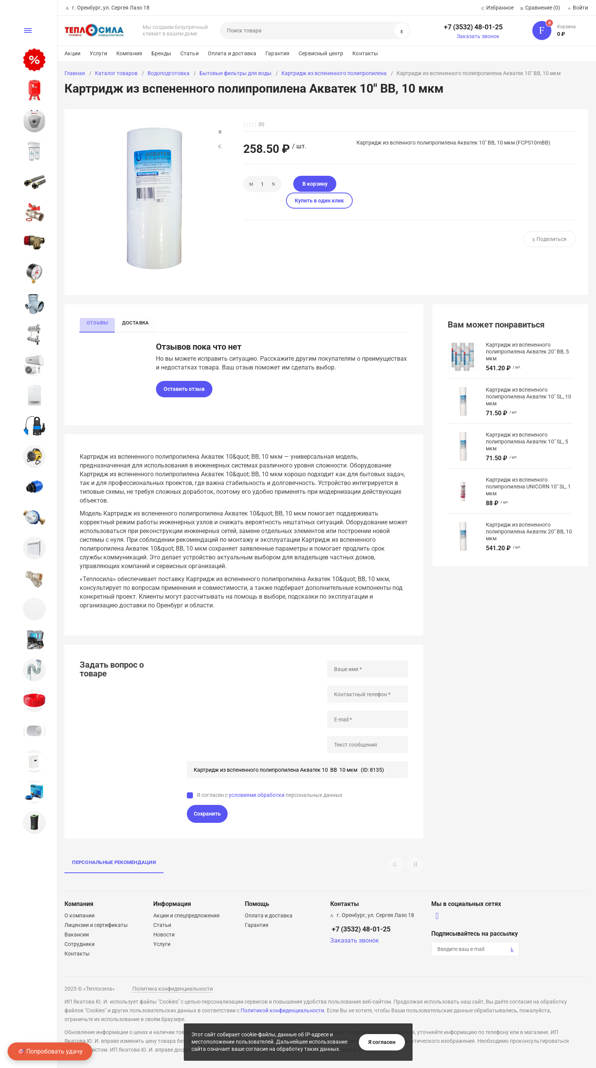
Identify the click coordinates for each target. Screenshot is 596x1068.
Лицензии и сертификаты (96, 925)
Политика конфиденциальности (172, 989)
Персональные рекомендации (114, 863)
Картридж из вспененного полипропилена (334, 73)
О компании (79, 915)
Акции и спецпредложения (186, 915)
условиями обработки (256, 796)
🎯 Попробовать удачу (50, 1051)
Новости (164, 934)
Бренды (161, 53)
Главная (74, 73)
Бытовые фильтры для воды (235, 73)
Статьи (189, 53)
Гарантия (277, 53)
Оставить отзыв (184, 390)
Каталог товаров (116, 73)
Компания (129, 53)
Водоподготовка (169, 73)
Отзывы (98, 322)
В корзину (305, 184)
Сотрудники (79, 944)
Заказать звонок (478, 36)
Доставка (137, 322)
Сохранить (207, 814)
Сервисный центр (321, 53)
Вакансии (76, 934)
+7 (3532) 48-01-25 (473, 27)
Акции (72, 53)
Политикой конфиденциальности (282, 1010)
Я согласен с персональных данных (269, 796)
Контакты (365, 53)
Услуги (98, 53)
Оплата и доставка (232, 53)
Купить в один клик (364, 184)
